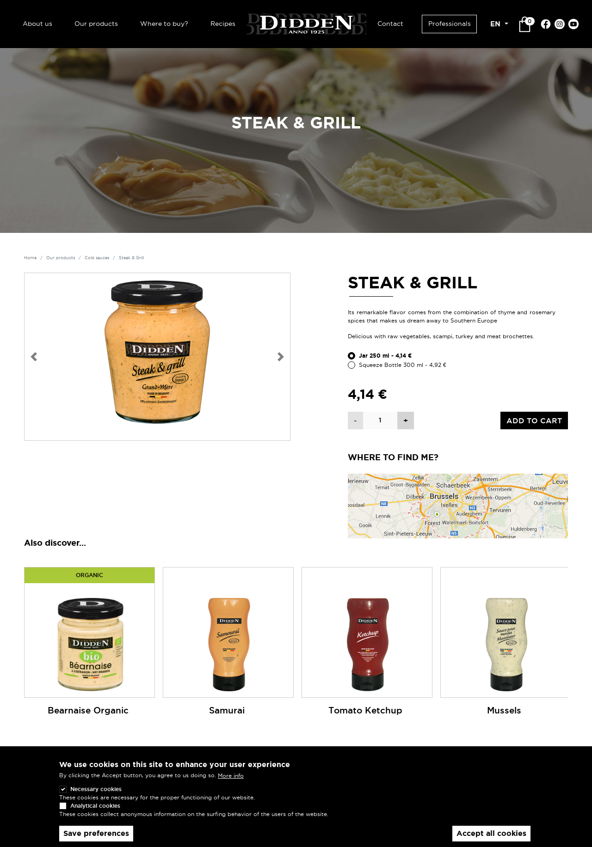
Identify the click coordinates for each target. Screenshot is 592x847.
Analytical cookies (95, 808)
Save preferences (96, 836)
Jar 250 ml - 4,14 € (385, 356)
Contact (390, 23)
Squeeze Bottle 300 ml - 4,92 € (402, 365)
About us (37, 23)
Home (30, 258)
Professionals (449, 23)
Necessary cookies (96, 792)
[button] (34, 356)
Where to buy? (164, 23)
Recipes (222, 23)
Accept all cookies (491, 836)
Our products (96, 23)
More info (231, 778)
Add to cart (534, 420)
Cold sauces (97, 258)
